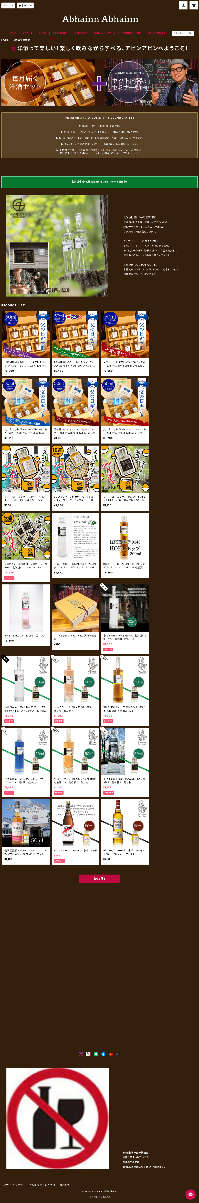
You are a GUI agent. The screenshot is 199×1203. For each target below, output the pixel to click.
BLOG (42, 33)
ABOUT (27, 33)
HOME (12, 33)
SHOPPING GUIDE (129, 33)
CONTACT (81, 33)
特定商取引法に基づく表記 (42, 1184)
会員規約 (64, 1184)
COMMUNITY (102, 33)
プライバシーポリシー (14, 1184)
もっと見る (99, 878)
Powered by (99, 1197)
